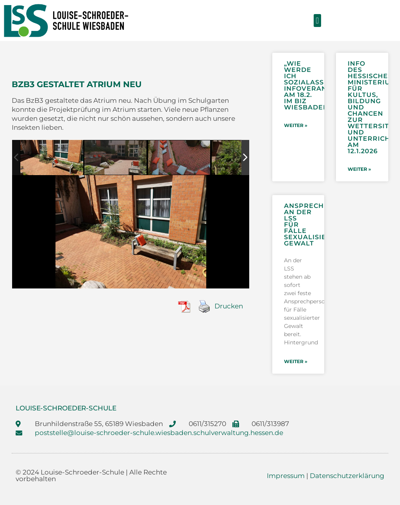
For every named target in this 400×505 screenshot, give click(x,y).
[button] (317, 20)
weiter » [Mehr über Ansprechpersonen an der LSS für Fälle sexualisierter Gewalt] (295, 361)
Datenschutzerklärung (347, 476)
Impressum (286, 476)
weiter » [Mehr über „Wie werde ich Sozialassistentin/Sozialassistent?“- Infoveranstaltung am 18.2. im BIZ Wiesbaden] (295, 125)
